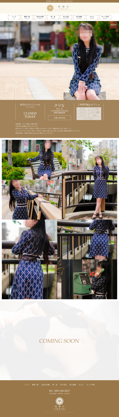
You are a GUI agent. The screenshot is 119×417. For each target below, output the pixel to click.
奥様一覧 (27, 17)
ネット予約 (105, 17)
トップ (14, 17)
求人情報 (79, 17)
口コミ (92, 17)
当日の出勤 (40, 17)
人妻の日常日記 (59, 118)
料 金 (53, 17)
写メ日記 (66, 17)
